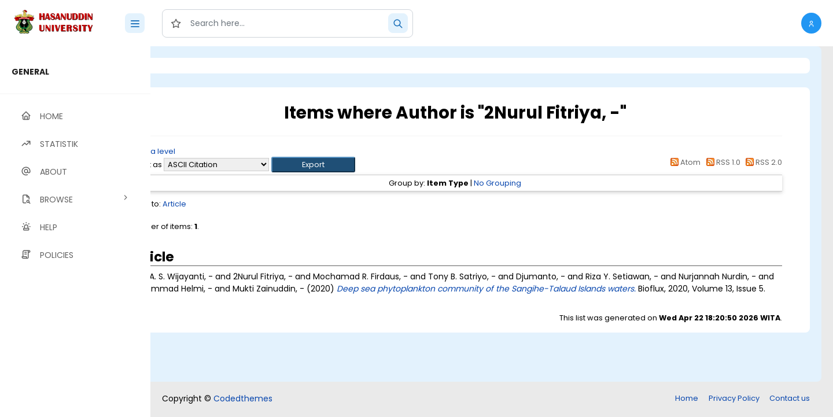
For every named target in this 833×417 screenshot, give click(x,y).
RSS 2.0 (762, 162)
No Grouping (528, 183)
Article (236, 204)
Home (686, 398)
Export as (206, 164)
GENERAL (30, 72)
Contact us (789, 398)
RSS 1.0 (721, 162)
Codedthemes (242, 398)
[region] (75, 231)
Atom (684, 162)
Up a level (213, 151)
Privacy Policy (734, 398)
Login (199, 66)
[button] (811, 23)
